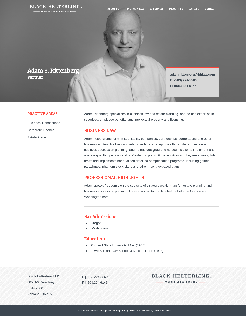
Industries (176, 8)
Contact (210, 8)
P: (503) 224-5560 (183, 80)
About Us (113, 8)
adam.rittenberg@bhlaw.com (192, 74)
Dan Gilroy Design (162, 310)
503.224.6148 (97, 282)
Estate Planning (38, 137)
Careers (194, 8)
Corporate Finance (40, 130)
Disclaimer (135, 310)
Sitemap (124, 310)
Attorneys (157, 8)
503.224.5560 (98, 277)
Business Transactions (43, 123)
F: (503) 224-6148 (183, 85)
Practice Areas (134, 8)
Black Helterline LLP (56, 8)
